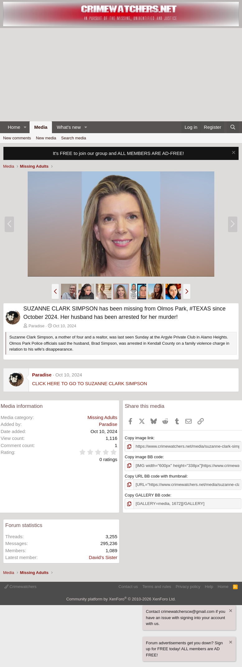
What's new (69, 127)
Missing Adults (102, 417)
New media (46, 138)
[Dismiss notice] (232, 153)
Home (14, 127)
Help (209, 586)
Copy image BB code (144, 457)
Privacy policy (188, 586)
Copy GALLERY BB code (147, 494)
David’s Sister (103, 557)
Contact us (128, 586)
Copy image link (139, 438)
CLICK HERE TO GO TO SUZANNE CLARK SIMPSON (89, 383)
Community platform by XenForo (121, 598)
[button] (25, 127)
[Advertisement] (121, 74)
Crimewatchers (20, 586)
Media (41, 127)
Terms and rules (156, 586)
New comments (17, 138)
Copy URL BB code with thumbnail (156, 475)
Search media (73, 138)
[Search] (233, 127)
